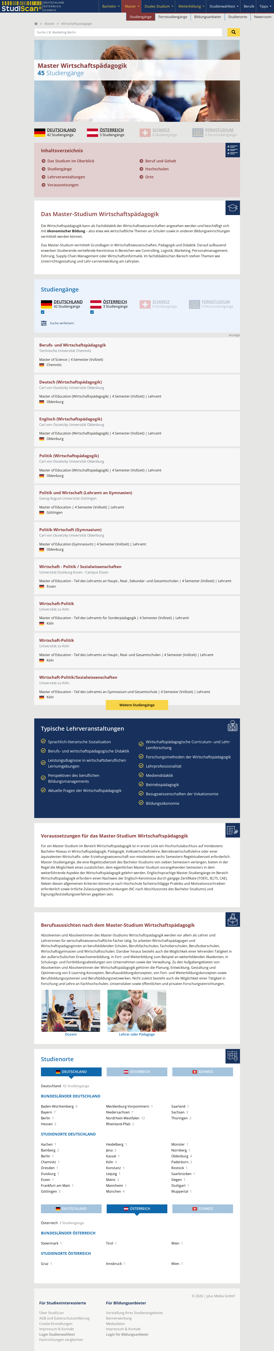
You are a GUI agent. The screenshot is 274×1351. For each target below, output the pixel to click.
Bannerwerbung (119, 1318)
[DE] (42, 312)
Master (130, 6)
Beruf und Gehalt (160, 160)
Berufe (249, 6)
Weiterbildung (189, 6)
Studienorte (237, 16)
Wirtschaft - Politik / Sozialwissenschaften (80, 566)
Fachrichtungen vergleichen (61, 1339)
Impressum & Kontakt (56, 1329)
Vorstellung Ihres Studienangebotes (134, 1312)
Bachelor (109, 6)
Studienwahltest (222, 6)
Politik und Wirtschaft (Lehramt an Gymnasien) (85, 492)
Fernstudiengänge (173, 16)
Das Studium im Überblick (70, 160)
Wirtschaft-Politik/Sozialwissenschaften (78, 677)
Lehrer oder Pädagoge (137, 1034)
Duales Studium (157, 6)
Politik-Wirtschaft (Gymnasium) (70, 529)
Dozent (71, 1034)
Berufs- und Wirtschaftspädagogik (72, 345)
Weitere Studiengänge (137, 705)
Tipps (264, 6)
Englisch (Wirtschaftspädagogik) (70, 419)
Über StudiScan (51, 1312)
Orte (149, 176)
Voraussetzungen (63, 184)
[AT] (92, 312)
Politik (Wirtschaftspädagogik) (69, 455)
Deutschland (71, 1071)
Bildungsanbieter (207, 16)
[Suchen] (233, 32)
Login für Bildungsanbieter (127, 1334)
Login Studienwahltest (57, 1334)
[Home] (36, 23)
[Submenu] (118, 6)
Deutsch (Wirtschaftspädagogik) (70, 382)
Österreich (137, 1071)
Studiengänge (141, 16)
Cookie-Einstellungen (55, 1323)
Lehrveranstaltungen (66, 176)
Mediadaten (115, 1323)
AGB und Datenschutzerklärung (64, 1318)
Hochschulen (157, 168)
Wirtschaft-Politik (56, 603)
